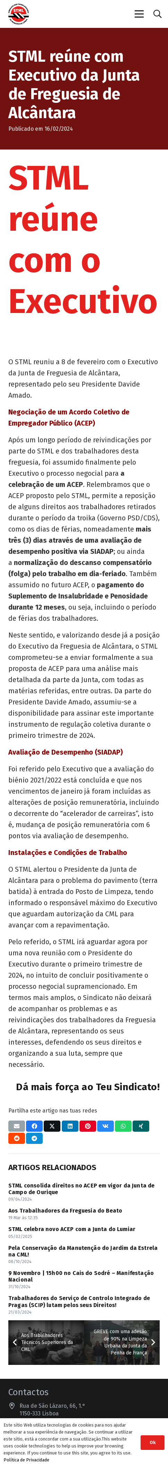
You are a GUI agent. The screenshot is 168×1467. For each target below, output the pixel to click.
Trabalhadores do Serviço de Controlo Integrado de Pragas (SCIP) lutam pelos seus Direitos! (79, 1301)
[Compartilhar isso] (34, 1126)
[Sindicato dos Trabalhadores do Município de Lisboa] (19, 14)
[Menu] (140, 14)
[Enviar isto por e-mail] (16, 1126)
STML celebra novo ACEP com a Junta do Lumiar (71, 1229)
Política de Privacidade (26, 1459)
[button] (157, 14)
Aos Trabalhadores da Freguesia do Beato (65, 1210)
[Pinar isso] (87, 1126)
